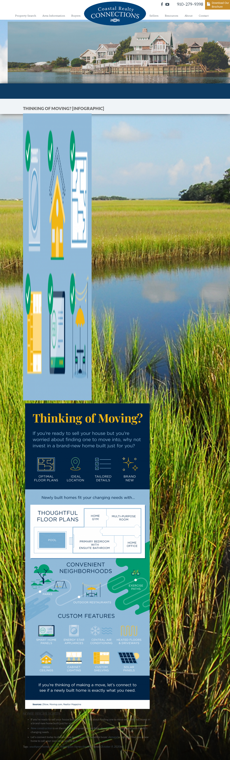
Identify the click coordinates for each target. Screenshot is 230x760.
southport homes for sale (44, 746)
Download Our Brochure (220, 4)
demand (112, 737)
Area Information (53, 15)
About (188, 15)
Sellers (154, 15)
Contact (204, 15)
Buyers (75, 15)
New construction (41, 728)
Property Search (25, 15)
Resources (171, 15)
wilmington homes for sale (75, 746)
